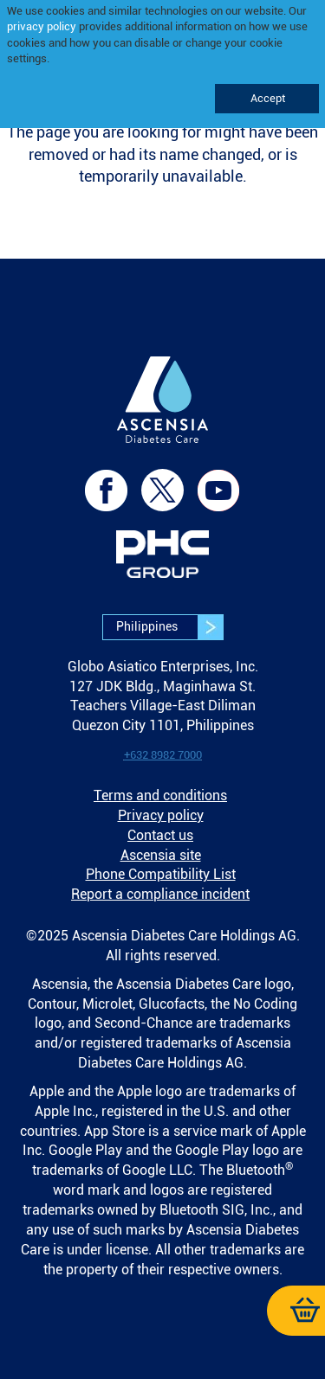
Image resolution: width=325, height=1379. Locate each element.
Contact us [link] (160, 835)
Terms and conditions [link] (160, 795)
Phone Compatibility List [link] (161, 874)
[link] (163, 411)
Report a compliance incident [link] (160, 894)
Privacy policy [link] (161, 815)
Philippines (169, 627)
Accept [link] (266, 98)
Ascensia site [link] (160, 855)
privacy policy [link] (41, 26)
